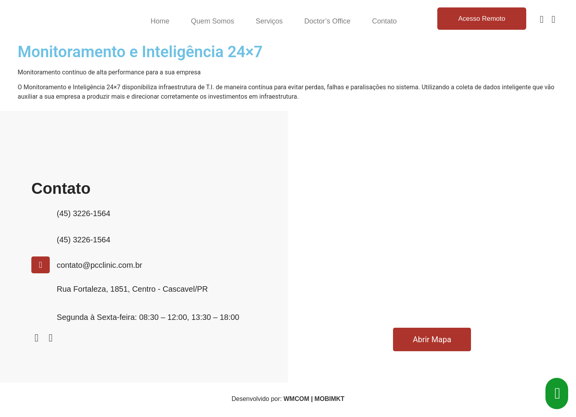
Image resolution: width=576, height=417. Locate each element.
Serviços (269, 21)
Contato (384, 21)
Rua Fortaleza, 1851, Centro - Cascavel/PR (132, 289)
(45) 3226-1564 (83, 213)
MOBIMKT (329, 398)
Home (159, 21)
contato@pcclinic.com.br (99, 265)
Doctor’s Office (327, 21)
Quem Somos (212, 21)
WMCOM (296, 398)
